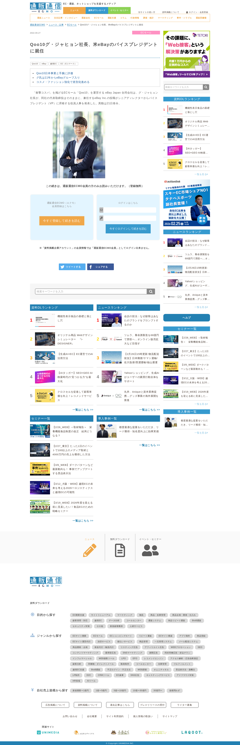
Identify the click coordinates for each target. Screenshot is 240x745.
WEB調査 (142, 669)
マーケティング (165, 18)
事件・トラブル (184, 18)
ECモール (99, 18)
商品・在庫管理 (158, 615)
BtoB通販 (196, 620)
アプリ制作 (184, 636)
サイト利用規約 (115, 716)
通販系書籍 (201, 18)
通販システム (154, 620)
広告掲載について (55, 705)
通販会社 (86, 18)
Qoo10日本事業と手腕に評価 (54, 73)
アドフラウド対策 (185, 675)
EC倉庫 (120, 675)
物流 (141, 615)
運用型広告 (110, 653)
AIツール (91, 681)
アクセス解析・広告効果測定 (184, 658)
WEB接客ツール (106, 658)
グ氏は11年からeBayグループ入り (58, 77)
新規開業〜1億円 (81, 690)
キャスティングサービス (158, 675)
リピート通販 (145, 636)
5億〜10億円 (120, 690)
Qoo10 (35, 64)
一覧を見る (201, 174)
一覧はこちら (80, 409)
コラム (123, 18)
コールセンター (134, 620)
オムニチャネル (161, 669)
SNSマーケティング (132, 653)
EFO (135, 658)
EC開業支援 (78, 615)
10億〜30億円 (139, 690)
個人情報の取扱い (143, 716)
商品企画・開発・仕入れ (184, 615)
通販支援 (112, 18)
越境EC (53, 64)
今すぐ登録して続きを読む (62, 220)
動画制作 (125, 664)
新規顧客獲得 (116, 626)
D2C (89, 675)
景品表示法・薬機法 (185, 669)
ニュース (74, 10)
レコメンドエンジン (153, 658)
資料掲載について (170, 12)
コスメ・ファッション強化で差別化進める (63, 82)
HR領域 (76, 681)
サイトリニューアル (100, 615)
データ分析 (114, 620)
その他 (100, 626)
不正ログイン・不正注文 (119, 669)
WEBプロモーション (181, 647)
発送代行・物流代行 (104, 647)
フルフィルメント (182, 664)
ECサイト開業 (79, 636)
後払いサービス (124, 641)
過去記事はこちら (120, 705)
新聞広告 (153, 653)
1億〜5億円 (101, 690)
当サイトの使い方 (146, 12)
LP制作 (76, 675)
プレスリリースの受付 (152, 705)
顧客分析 (77, 664)
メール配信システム (188, 641)
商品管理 (143, 641)
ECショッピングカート (121, 636)
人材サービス (136, 626)
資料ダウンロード (97, 10)
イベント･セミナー (119, 10)
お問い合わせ (70, 716)
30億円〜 (158, 690)
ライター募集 (184, 705)
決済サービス (104, 641)
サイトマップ (169, 716)
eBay (44, 64)
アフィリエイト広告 (154, 647)
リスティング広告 (129, 647)
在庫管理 (162, 664)
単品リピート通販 (176, 620)
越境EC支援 (78, 669)
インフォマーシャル (82, 658)
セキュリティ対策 (81, 626)
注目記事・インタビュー (66, 18)
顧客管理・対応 (80, 620)
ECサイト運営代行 (82, 641)
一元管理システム (163, 641)
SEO (200, 647)
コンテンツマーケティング (85, 653)
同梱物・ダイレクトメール (101, 664)
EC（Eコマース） (68, 64)
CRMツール (103, 675)
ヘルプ (186, 317)
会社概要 (92, 716)
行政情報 (134, 18)
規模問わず (174, 690)
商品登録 (201, 636)
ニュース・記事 (56, 25)
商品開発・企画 (80, 647)
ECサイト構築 (165, 636)
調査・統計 (148, 18)
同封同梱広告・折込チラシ (177, 653)
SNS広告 (134, 675)
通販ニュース (43, 18)
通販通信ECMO (37, 25)
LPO (123, 658)
